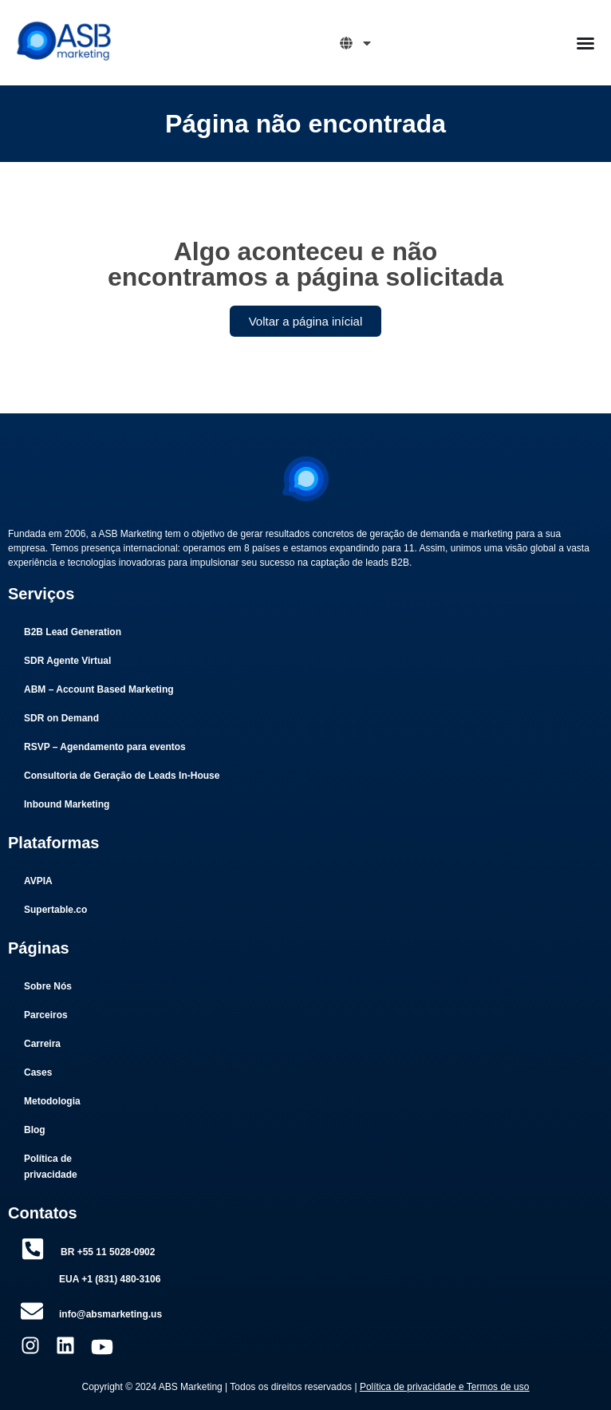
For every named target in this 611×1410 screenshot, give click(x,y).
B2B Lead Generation (72, 632)
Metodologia (52, 1101)
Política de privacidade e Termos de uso (445, 1386)
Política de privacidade (50, 1166)
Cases (38, 1072)
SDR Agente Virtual (67, 660)
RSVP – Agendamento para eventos (105, 746)
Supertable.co (55, 909)
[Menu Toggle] (585, 43)
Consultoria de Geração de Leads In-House (121, 775)
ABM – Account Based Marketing (99, 689)
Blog (34, 1130)
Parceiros (46, 1015)
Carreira (42, 1043)
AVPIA (38, 881)
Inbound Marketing (66, 804)
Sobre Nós (48, 986)
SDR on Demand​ (61, 718)
